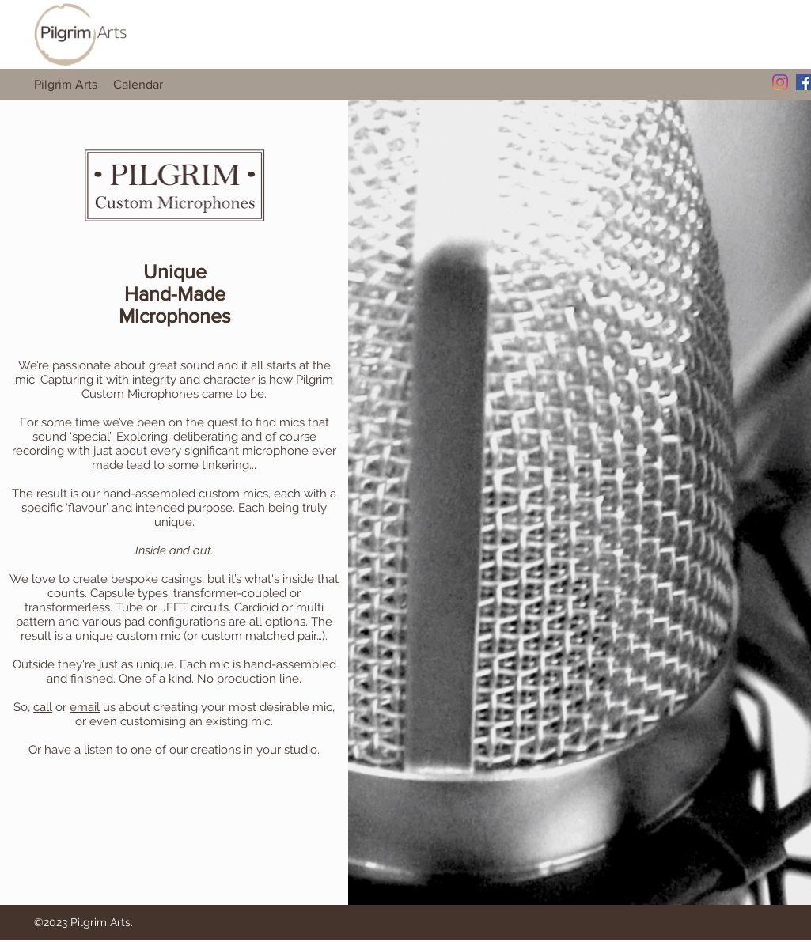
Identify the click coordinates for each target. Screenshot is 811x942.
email (85, 707)
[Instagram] (780, 82)
